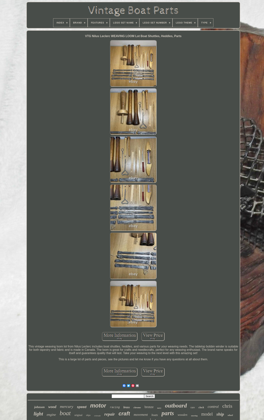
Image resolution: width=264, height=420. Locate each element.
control (213, 406)
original (78, 415)
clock (201, 407)
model (207, 414)
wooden (182, 415)
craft (124, 414)
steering (194, 415)
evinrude (97, 416)
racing (115, 407)
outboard (176, 405)
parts (168, 413)
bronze (148, 407)
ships (88, 415)
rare (192, 407)
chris (227, 406)
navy (159, 408)
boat (65, 413)
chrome (137, 407)
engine (51, 415)
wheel (230, 415)
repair (109, 414)
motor (98, 405)
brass (126, 407)
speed (81, 407)
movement (141, 415)
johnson (39, 407)
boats (154, 415)
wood (52, 407)
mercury (66, 406)
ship (220, 414)
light (38, 414)
